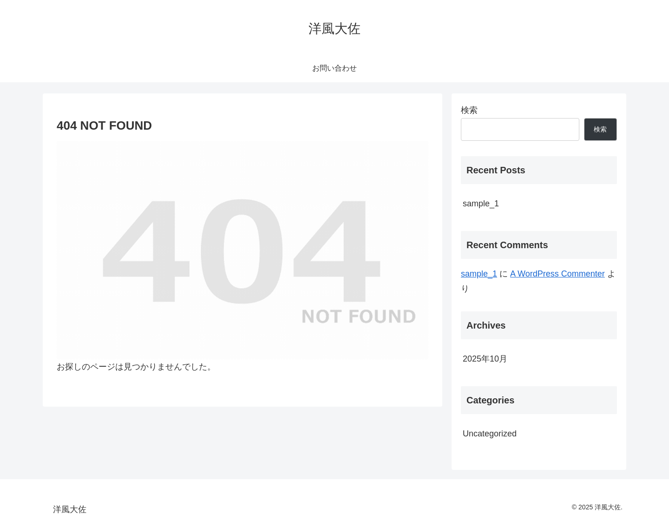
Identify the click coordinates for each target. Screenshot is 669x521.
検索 (469, 110)
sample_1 (481, 203)
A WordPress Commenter (557, 273)
